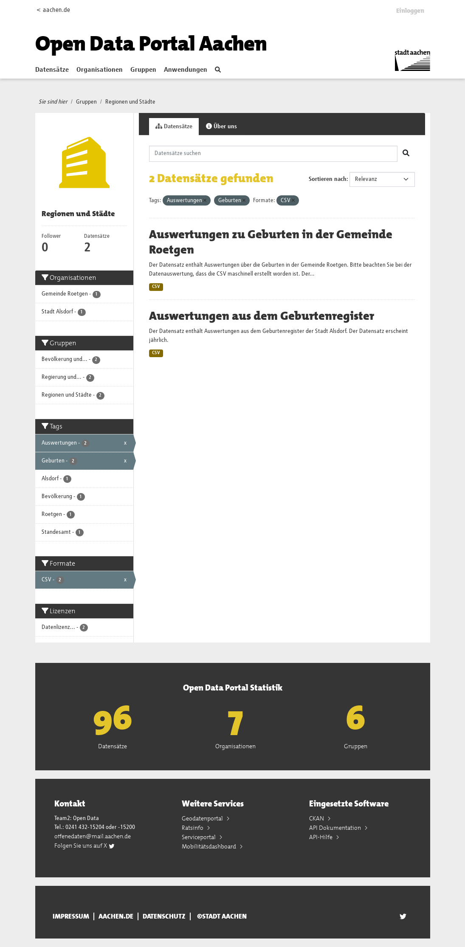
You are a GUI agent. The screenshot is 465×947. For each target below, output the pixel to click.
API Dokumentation (335, 827)
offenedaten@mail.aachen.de (92, 836)
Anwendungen (185, 70)
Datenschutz (164, 916)
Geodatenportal (203, 818)
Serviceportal (199, 837)
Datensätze (52, 70)
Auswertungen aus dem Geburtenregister (261, 316)
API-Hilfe (321, 837)
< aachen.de (53, 10)
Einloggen (410, 10)
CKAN (317, 818)
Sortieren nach (328, 179)
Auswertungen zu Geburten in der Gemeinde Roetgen (270, 242)
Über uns (221, 126)
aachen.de (116, 916)
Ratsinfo (193, 827)
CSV (156, 287)
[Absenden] (406, 154)
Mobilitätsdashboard (209, 846)
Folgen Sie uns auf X (84, 845)
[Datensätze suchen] (273, 154)
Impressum (71, 916)
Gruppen (143, 70)
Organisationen (99, 70)
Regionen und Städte (130, 102)
